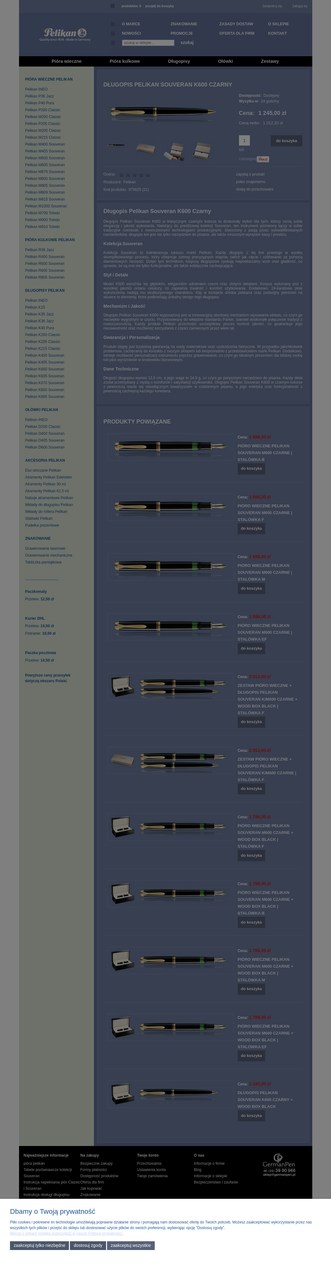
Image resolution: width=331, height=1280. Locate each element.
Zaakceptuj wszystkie (131, 1245)
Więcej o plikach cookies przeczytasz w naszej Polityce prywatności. (66, 1233)
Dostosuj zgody (88, 1245)
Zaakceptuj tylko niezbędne (40, 1245)
